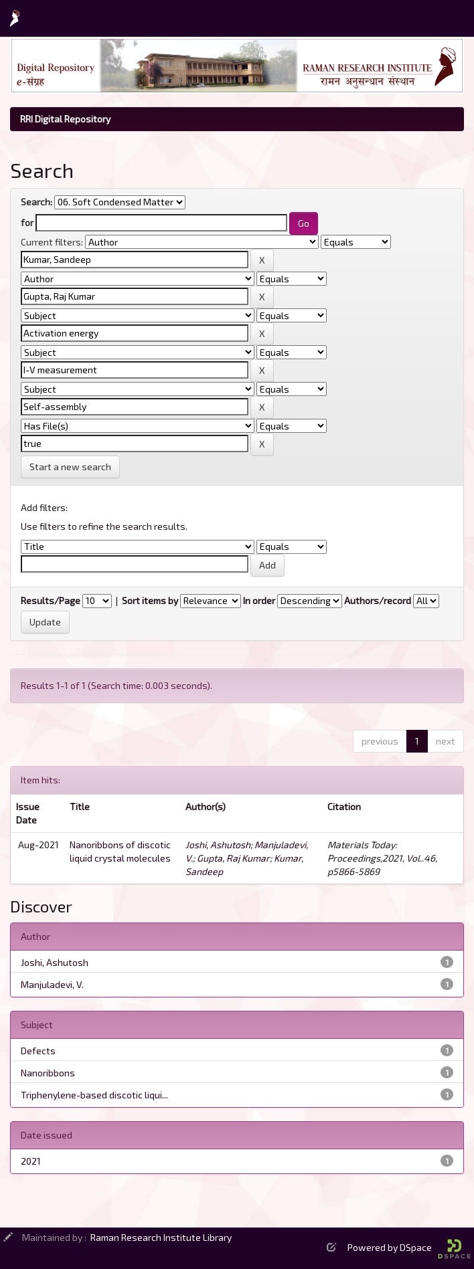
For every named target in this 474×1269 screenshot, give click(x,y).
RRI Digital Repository (65, 118)
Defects (38, 1050)
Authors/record (377, 600)
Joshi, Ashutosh (217, 844)
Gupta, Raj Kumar (233, 858)
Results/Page (50, 600)
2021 (31, 1161)
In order (259, 600)
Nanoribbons (48, 1072)
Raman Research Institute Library (161, 1237)
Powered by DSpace (409, 1247)
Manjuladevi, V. (52, 984)
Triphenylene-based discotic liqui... (94, 1094)
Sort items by (150, 600)
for (27, 222)
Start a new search (70, 466)
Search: (36, 201)
